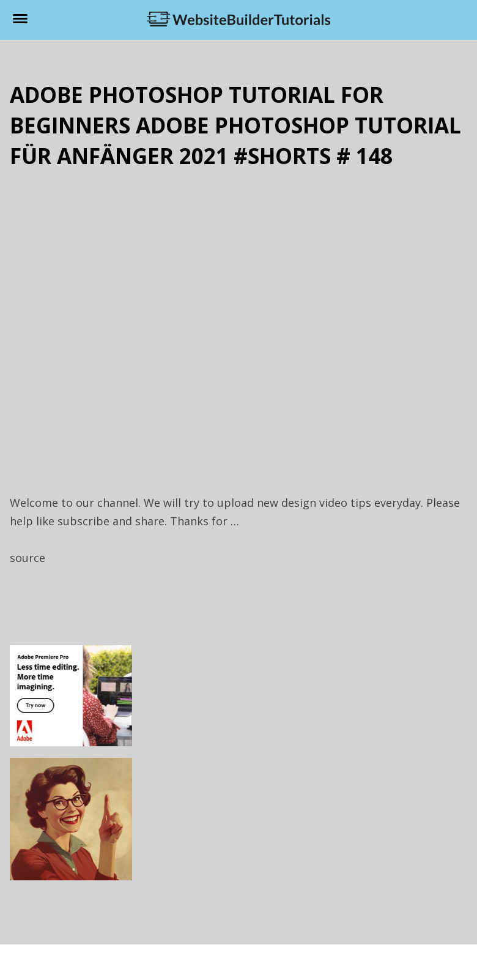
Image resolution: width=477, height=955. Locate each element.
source (27, 557)
